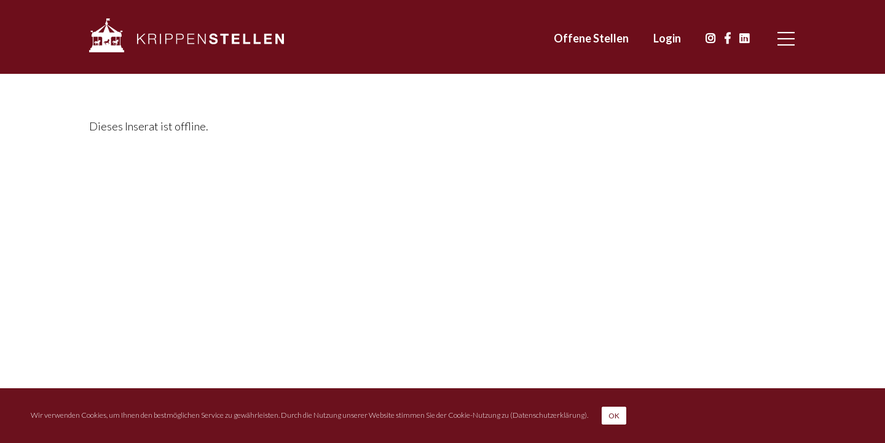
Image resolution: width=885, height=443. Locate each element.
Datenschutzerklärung (548, 414)
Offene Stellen (591, 38)
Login (667, 38)
